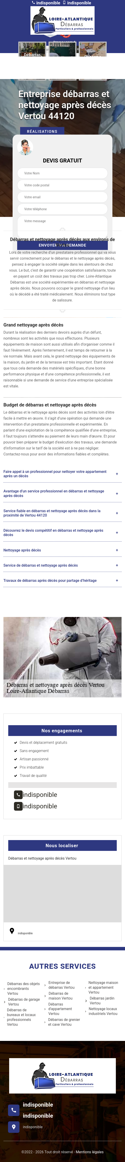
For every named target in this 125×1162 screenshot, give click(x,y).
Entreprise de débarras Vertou (59, 985)
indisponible (46, 3)
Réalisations (42, 131)
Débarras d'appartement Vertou (58, 1009)
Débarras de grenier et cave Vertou (62, 1022)
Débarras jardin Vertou (99, 1000)
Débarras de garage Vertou (21, 1001)
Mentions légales (89, 1152)
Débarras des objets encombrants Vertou (21, 989)
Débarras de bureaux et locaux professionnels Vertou (19, 1017)
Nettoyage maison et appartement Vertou (101, 987)
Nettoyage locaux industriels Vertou (101, 1011)
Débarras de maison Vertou (58, 995)
